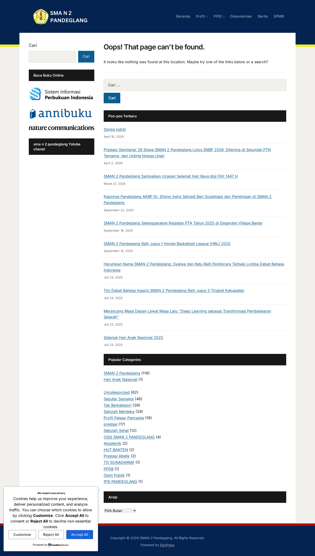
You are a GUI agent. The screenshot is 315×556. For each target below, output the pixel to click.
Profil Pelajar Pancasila (124, 417)
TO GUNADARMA (119, 462)
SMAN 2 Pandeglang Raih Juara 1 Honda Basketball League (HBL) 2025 (167, 243)
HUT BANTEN (116, 449)
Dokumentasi (241, 16)
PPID (218, 16)
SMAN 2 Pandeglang (122, 373)
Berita (263, 16)
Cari (33, 45)
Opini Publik (114, 475)
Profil (200, 16)
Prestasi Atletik (117, 456)
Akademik (112, 443)
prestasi (110, 424)
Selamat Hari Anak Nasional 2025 (133, 337)
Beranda (183, 16)
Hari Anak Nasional (120, 379)
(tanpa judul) (115, 129)
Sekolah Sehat (116, 430)
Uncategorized (117, 392)
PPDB (109, 469)
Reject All (51, 534)
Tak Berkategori (118, 405)
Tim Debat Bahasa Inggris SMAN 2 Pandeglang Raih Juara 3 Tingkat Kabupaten (174, 290)
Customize (22, 534)
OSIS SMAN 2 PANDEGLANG (129, 437)
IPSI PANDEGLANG (120, 481)
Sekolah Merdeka (119, 411)
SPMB (279, 16)
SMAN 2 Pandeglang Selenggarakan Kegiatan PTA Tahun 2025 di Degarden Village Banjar (183, 223)
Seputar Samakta (119, 399)
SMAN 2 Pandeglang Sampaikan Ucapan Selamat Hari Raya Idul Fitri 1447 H (171, 176)
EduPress (167, 545)
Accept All (79, 534)
